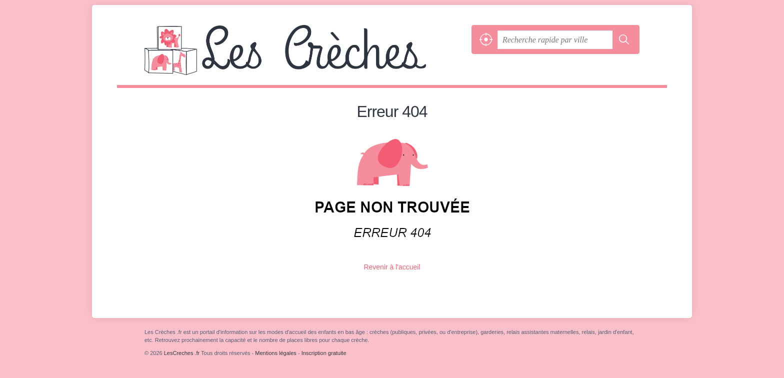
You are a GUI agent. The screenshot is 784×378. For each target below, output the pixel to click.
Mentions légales (275, 353)
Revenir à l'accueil (392, 267)
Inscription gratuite (324, 353)
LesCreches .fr (305, 55)
